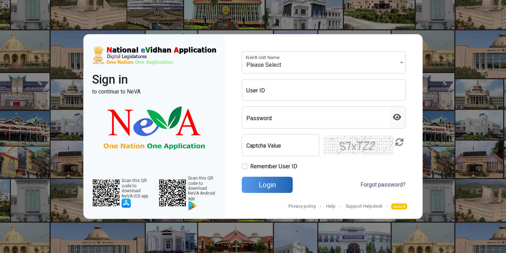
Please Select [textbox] (263, 64)
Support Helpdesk (364, 206)
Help (331, 206)
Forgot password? (383, 184)
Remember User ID (273, 166)
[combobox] (324, 62)
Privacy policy (302, 206)
